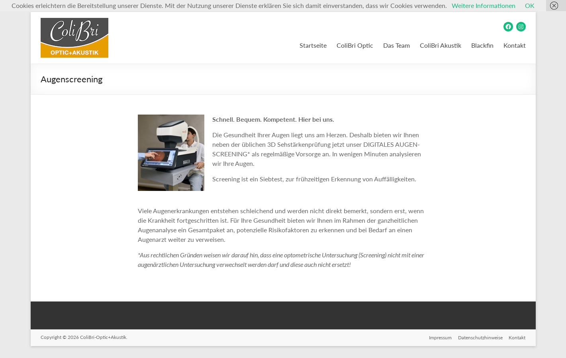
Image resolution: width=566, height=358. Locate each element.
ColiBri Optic (355, 45)
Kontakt (514, 45)
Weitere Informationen (483, 5)
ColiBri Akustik (440, 45)
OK (530, 5)
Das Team (396, 45)
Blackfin (482, 45)
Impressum (440, 337)
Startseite (313, 45)
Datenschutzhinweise (480, 337)
